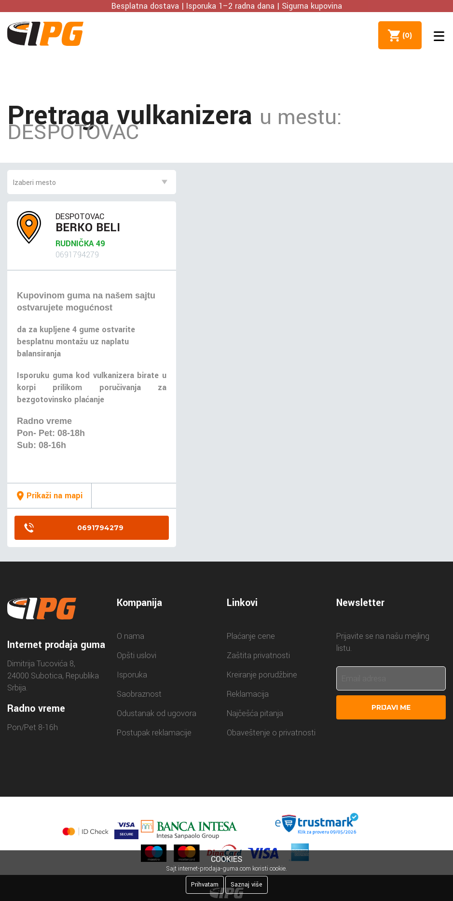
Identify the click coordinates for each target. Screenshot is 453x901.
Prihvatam (205, 884)
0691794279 (100, 527)
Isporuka (132, 674)
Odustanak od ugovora (156, 713)
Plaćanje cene (251, 636)
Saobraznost (139, 694)
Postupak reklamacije (154, 732)
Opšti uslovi (136, 655)
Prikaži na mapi (54, 495)
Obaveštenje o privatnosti (271, 732)
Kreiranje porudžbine (262, 674)
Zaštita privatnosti (258, 655)
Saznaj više (246, 884)
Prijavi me (391, 707)
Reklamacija (248, 694)
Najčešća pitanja (255, 713)
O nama (130, 636)
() (405, 35)
